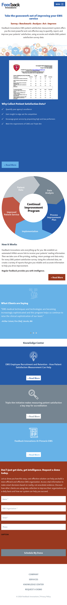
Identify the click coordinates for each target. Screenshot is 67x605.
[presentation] (18, 541)
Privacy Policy (45, 596)
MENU (59, 4)
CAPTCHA (5, 534)
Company (33, 574)
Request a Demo (33, 589)
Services (33, 579)
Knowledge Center (33, 584)
